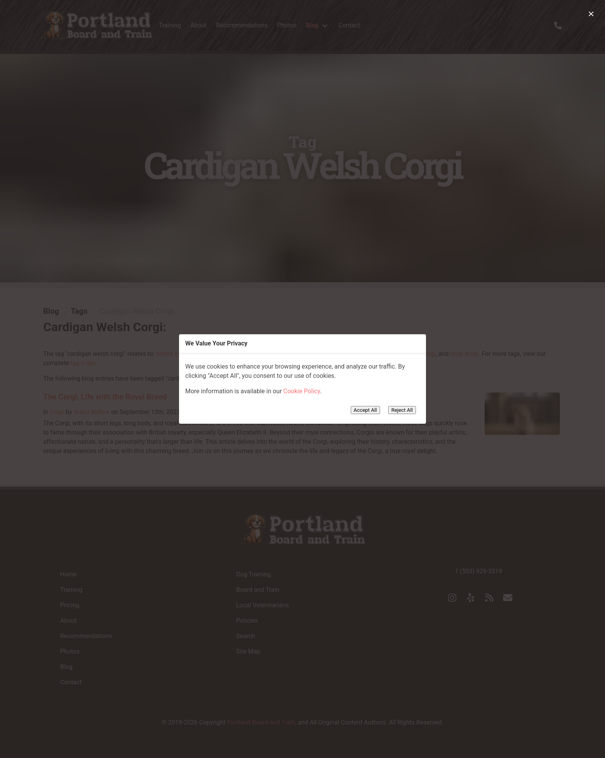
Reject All (401, 410)
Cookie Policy (301, 391)
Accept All (365, 410)
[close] (591, 14)
